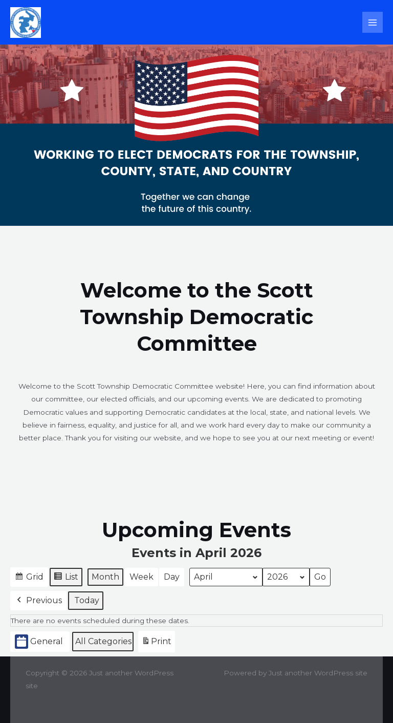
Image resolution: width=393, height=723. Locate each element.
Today (86, 600)
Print (156, 643)
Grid (28, 578)
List (65, 578)
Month (105, 577)
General (39, 641)
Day (172, 577)
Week (141, 577)
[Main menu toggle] (372, 22)
